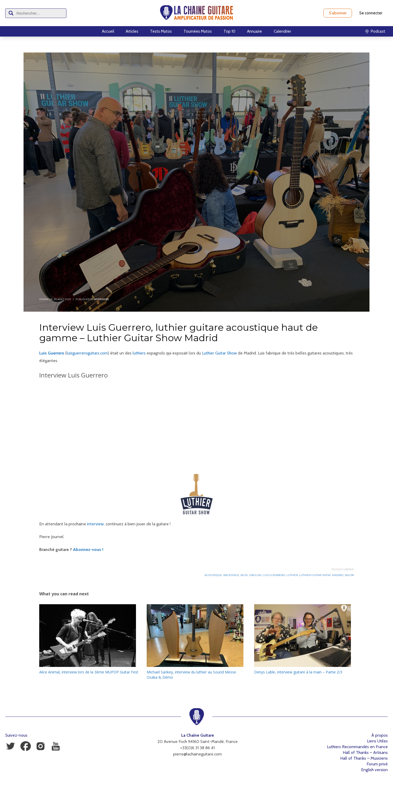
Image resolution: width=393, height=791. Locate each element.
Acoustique (213, 575)
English (255, 575)
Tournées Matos (198, 31)
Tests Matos (161, 31)
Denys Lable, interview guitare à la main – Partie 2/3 (298, 672)
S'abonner (337, 13)
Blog (244, 575)
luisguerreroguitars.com (87, 353)
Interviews (101, 299)
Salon (349, 575)
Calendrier (282, 31)
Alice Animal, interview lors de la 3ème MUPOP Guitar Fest (88, 672)
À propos (379, 735)
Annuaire (254, 31)
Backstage (231, 575)
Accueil (108, 31)
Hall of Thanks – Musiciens (364, 758)
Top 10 (229, 31)
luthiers (139, 353)
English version (374, 769)
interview (95, 523)
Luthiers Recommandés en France (357, 746)
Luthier (292, 575)
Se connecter (370, 13)
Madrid (337, 575)
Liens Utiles (377, 740)
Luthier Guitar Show (219, 353)
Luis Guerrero (274, 575)
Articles (132, 31)
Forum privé (377, 763)
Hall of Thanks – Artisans (365, 752)
